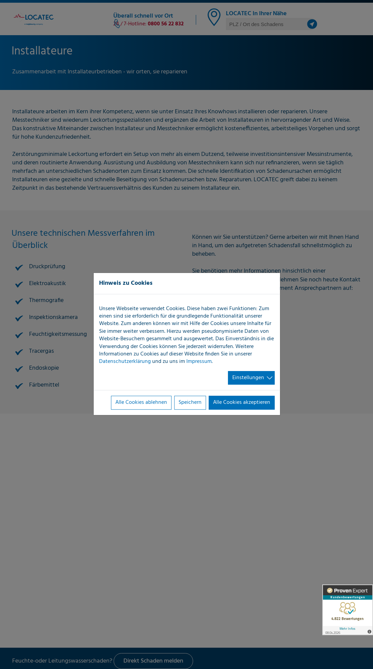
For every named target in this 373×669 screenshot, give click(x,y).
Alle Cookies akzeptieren (241, 402)
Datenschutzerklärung (125, 361)
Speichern (190, 402)
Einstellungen (248, 377)
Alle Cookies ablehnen (141, 402)
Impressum (199, 361)
